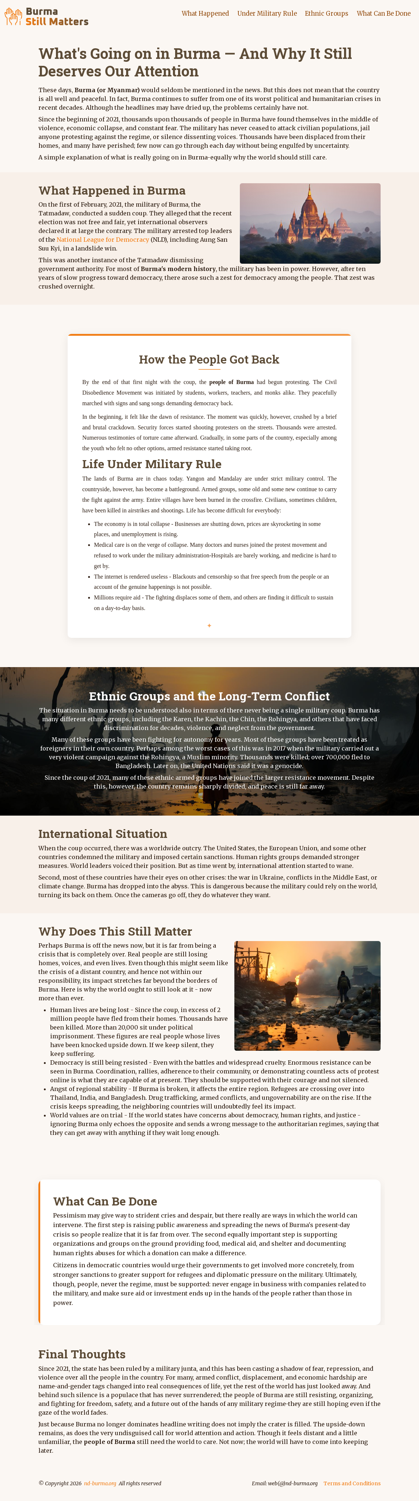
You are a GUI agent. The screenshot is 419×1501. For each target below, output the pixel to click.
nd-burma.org (100, 1483)
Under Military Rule (261, 13)
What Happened (197, 13)
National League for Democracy (103, 239)
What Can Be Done (382, 13)
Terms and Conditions (352, 1483)
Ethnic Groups (323, 13)
